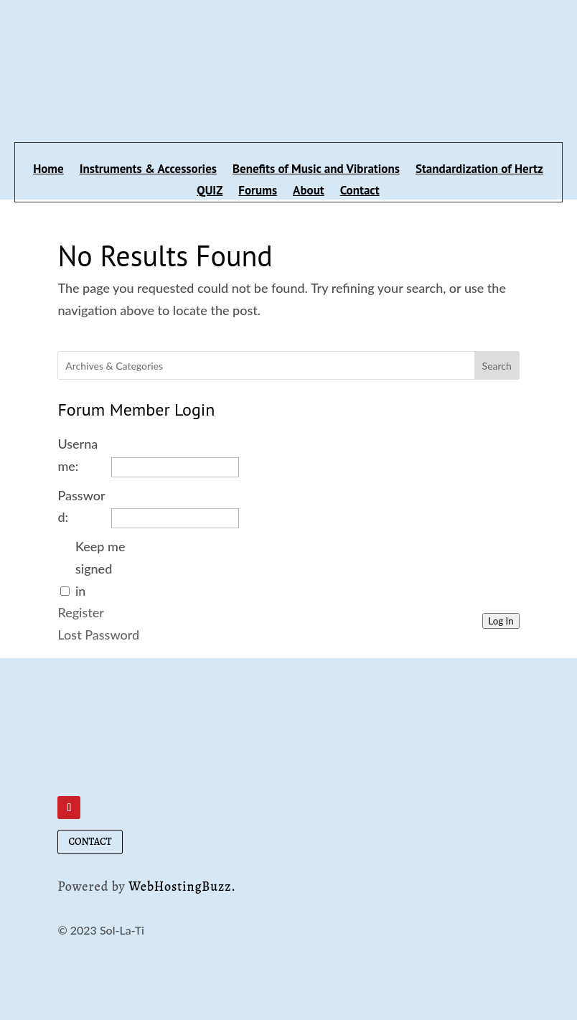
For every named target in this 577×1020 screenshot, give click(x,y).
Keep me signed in (100, 568)
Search (497, 366)
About (308, 191)
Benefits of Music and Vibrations (316, 170)
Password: (81, 506)
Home (48, 170)
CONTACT (89, 841)
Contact (360, 191)
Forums (257, 191)
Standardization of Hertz (479, 170)
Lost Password (98, 634)
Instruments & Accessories (148, 170)
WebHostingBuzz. (182, 886)
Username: (77, 455)
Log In (500, 621)
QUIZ (209, 191)
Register (80, 612)
